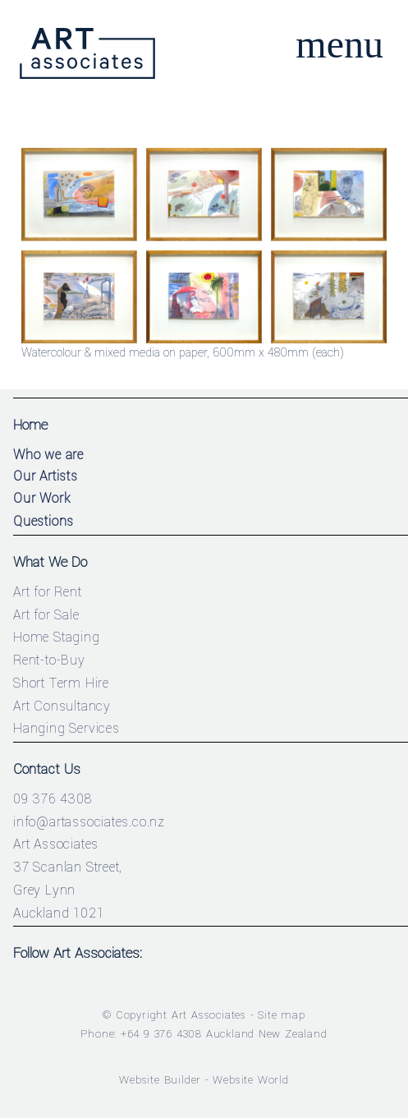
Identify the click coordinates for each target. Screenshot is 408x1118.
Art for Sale (46, 614)
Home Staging (56, 637)
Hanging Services (66, 728)
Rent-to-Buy (49, 660)
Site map (281, 1015)
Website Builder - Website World (204, 1080)
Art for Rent (47, 591)
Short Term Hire (61, 683)
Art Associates (209, 1015)
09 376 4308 (52, 798)
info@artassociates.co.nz (89, 821)
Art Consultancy (62, 706)
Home (30, 425)
